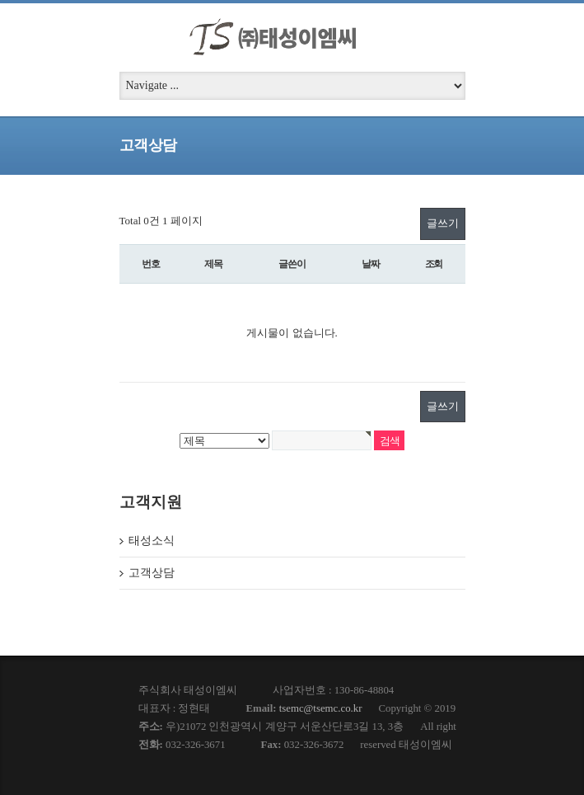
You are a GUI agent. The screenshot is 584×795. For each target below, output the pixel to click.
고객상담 (151, 573)
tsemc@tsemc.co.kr (320, 708)
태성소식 (151, 540)
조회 (434, 264)
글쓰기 (443, 223)
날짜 (371, 264)
